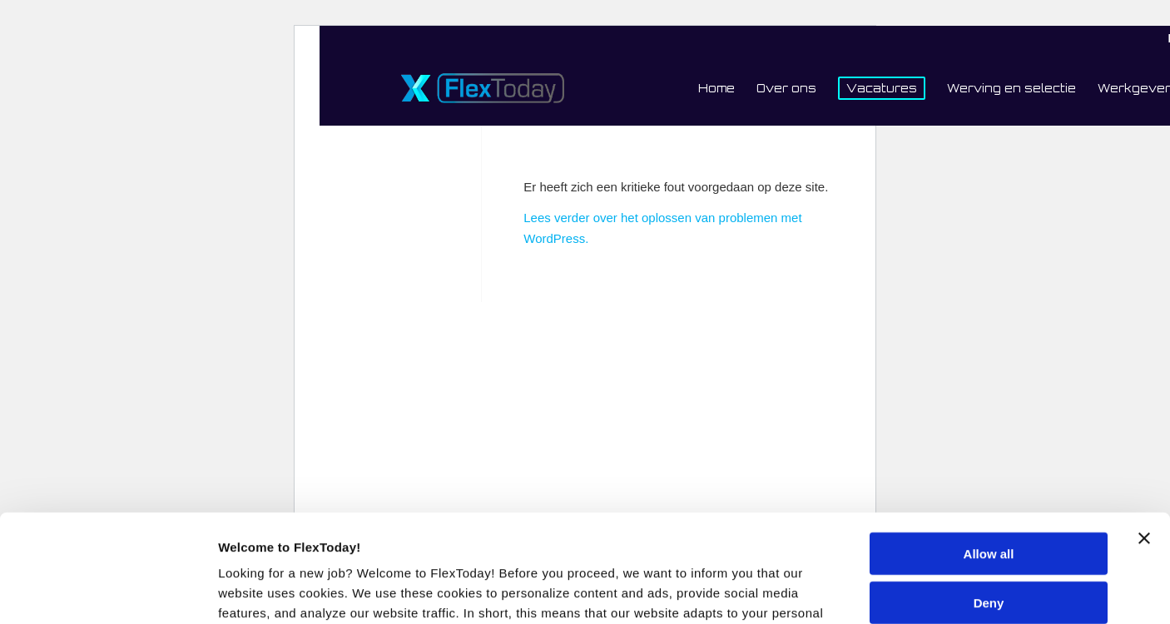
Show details (256, 591)
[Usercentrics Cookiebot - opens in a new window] (108, 591)
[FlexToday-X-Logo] (482, 88)
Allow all (989, 446)
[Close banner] (1144, 431)
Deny (989, 495)
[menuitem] (716, 88)
